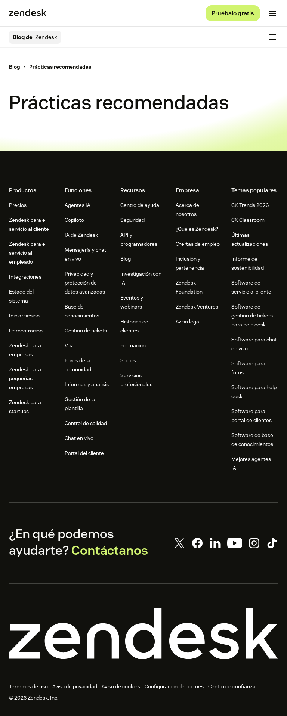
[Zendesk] (143, 633)
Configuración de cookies (174, 686)
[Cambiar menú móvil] (273, 13)
